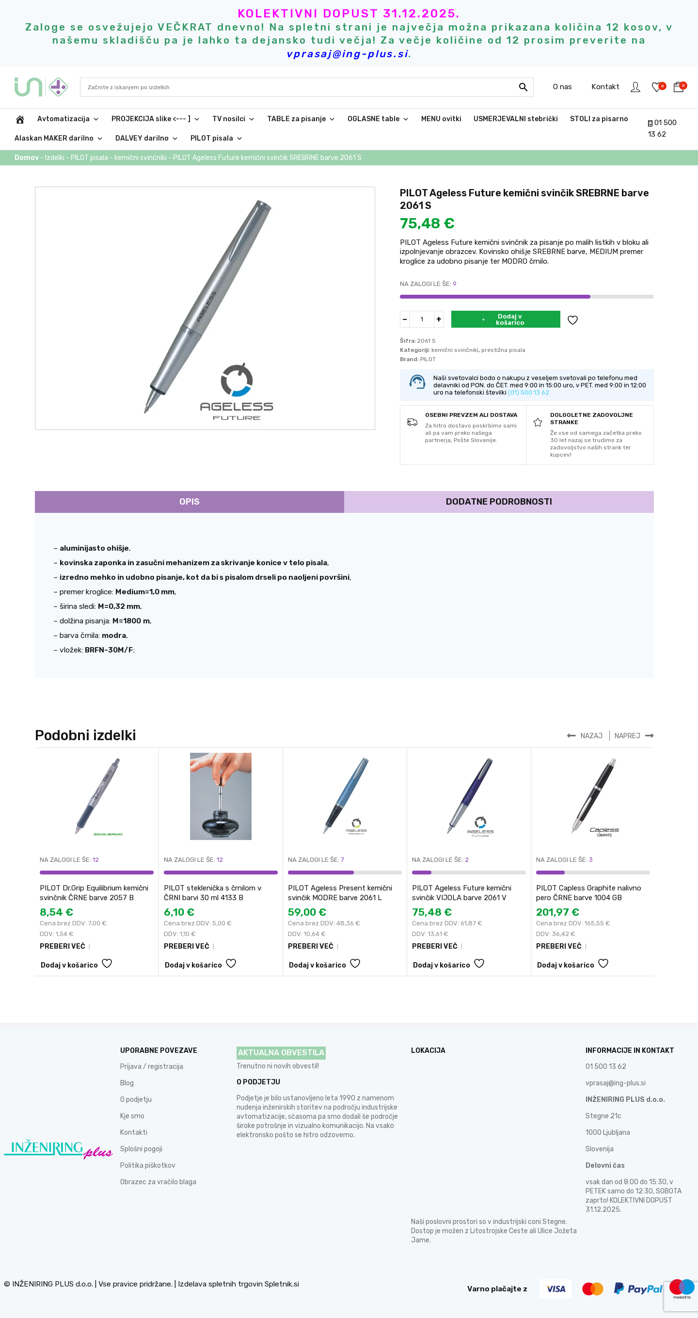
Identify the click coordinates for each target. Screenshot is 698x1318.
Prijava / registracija (151, 1067)
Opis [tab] (189, 501)
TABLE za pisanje (301, 119)
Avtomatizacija (68, 119)
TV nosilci (233, 119)
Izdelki (54, 158)
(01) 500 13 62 (528, 392)
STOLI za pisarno (599, 119)
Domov (27, 158)
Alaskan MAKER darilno (59, 138)
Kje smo (132, 1116)
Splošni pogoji (141, 1149)
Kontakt (604, 86)
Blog (127, 1083)
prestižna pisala (503, 350)
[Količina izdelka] (422, 319)
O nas (561, 86)
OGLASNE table (378, 119)
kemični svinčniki (140, 158)
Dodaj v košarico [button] (69, 966)
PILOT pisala (216, 138)
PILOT (428, 359)
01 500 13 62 (606, 1067)
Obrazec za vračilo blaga (158, 1182)
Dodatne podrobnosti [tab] (499, 501)
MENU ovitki (441, 119)
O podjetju (136, 1100)
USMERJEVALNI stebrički (516, 119)
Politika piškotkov (147, 1165)
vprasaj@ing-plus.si (616, 1083)
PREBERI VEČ (62, 947)
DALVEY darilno (146, 138)
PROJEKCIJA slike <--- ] (155, 119)
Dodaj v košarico (510, 319)
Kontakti (133, 1132)
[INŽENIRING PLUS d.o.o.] (20, 119)
